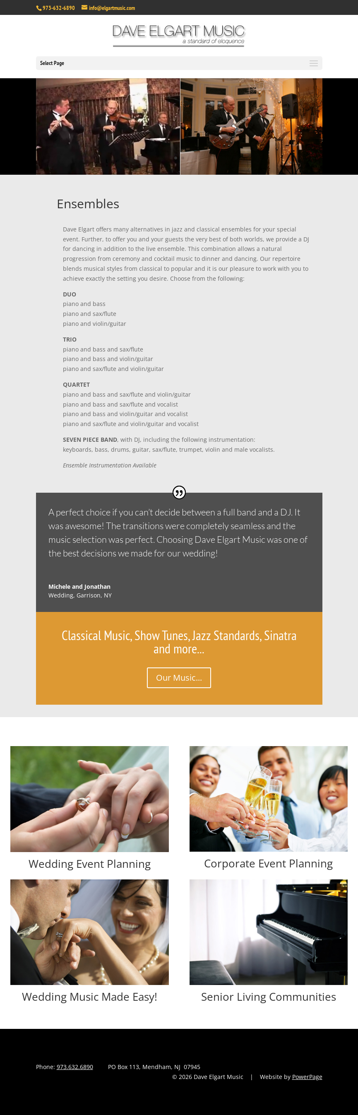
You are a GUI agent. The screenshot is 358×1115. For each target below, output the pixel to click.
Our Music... (179, 677)
